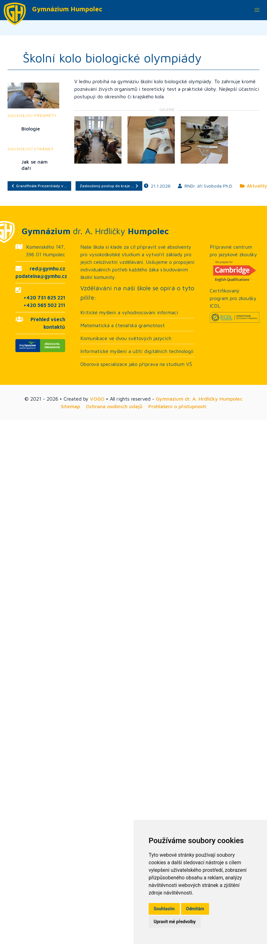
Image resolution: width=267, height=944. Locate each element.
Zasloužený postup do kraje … (109, 185)
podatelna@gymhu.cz (41, 276)
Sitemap (70, 406)
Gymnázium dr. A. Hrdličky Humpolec (199, 399)
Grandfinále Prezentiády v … (39, 185)
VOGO (97, 399)
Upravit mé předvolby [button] (175, 921)
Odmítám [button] (195, 908)
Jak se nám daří (34, 165)
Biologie (30, 128)
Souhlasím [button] (164, 908)
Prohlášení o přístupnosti (177, 406)
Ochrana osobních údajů (114, 406)
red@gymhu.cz (47, 268)
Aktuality (253, 185)
